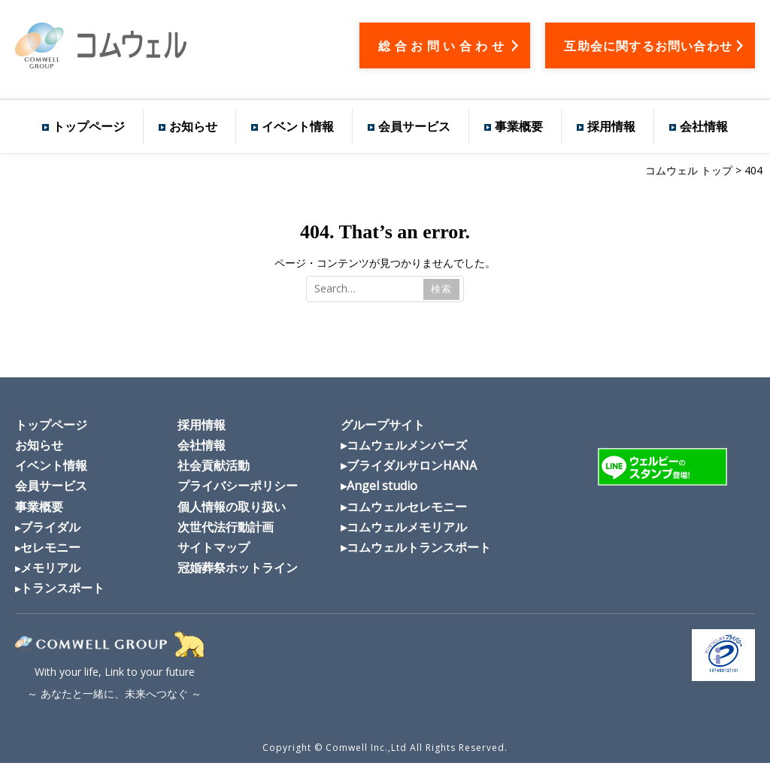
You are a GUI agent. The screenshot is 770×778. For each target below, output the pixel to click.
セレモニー (50, 547)
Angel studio (382, 485)
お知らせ (193, 126)
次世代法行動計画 (225, 527)
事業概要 (519, 126)
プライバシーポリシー (237, 485)
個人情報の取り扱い (231, 506)
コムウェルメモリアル (407, 527)
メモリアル (50, 567)
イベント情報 (298, 126)
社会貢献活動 (213, 465)
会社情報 (704, 126)
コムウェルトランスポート (419, 547)
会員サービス (414, 126)
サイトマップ (213, 547)
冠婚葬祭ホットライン (237, 567)
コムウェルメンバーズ (407, 445)
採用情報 (611, 126)
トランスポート (62, 588)
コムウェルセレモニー (407, 506)
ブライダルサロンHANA (412, 465)
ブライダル (50, 527)
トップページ (89, 126)
